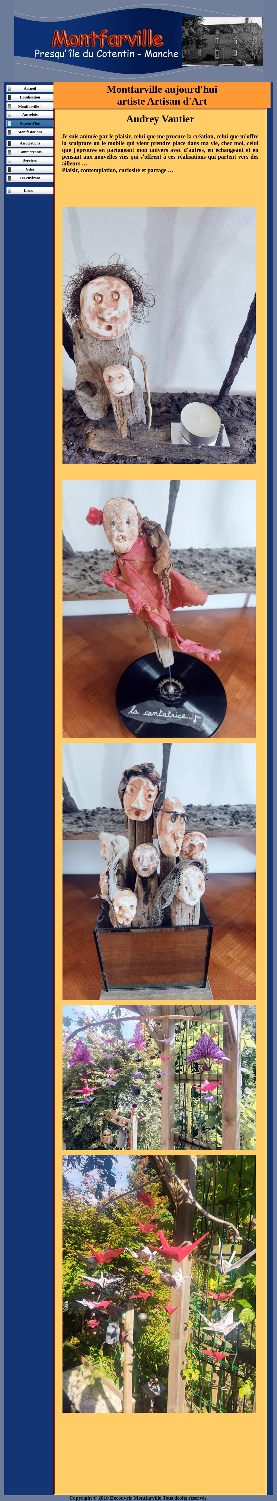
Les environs (30, 178)
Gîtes (30, 169)
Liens (28, 190)
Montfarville (28, 106)
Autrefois (30, 114)
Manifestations (30, 132)
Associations (30, 143)
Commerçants (30, 152)
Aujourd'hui (30, 123)
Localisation (30, 97)
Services (30, 160)
